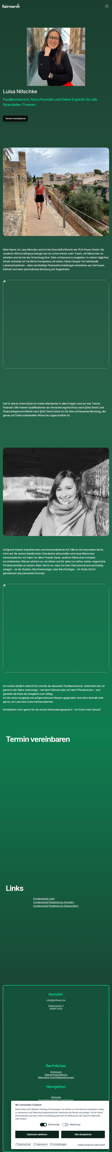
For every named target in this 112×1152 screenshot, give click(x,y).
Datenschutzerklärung (56, 1074)
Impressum (56, 1072)
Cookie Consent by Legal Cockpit (91, 1145)
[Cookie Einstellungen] (58, 1144)
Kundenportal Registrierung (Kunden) (53, 902)
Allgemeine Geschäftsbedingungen (56, 1077)
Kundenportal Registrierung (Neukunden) (56, 906)
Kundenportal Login (44, 898)
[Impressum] (40, 1144)
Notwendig (53, 1124)
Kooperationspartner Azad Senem (56, 1100)
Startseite (56, 1097)
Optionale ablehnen (37, 1134)
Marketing (75, 1124)
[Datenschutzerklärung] (23, 1144)
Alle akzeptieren (83, 1134)
